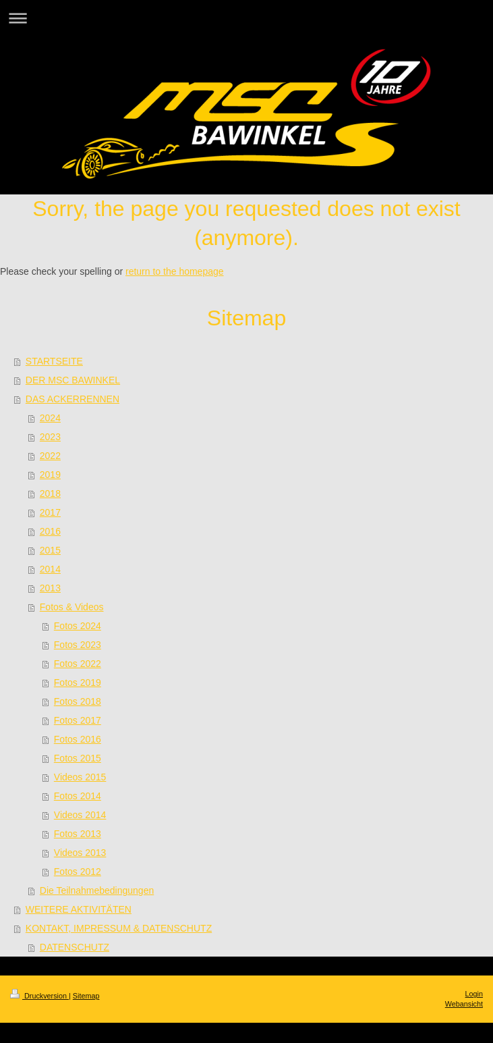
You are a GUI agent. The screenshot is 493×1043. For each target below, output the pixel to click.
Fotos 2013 (77, 833)
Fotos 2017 (77, 720)
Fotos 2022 (77, 663)
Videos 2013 (80, 852)
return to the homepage (174, 271)
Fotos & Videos (72, 606)
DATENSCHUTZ (74, 947)
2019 (50, 474)
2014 (50, 569)
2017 (50, 512)
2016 (50, 531)
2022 (50, 455)
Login (474, 994)
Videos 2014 (80, 814)
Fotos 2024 (77, 625)
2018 (50, 493)
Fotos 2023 (77, 644)
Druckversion (39, 996)
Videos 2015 (80, 777)
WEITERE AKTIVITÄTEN (79, 909)
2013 (50, 588)
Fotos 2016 (77, 739)
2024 (50, 417)
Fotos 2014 (77, 796)
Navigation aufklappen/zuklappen (246, 17)
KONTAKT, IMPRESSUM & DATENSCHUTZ (119, 928)
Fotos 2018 (77, 701)
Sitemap (86, 996)
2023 (50, 436)
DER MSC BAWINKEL (73, 380)
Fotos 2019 (77, 682)
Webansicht (464, 1004)
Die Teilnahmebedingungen (97, 890)
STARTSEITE (54, 361)
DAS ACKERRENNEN (72, 399)
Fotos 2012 (77, 871)
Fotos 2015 (77, 758)
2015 (50, 550)
